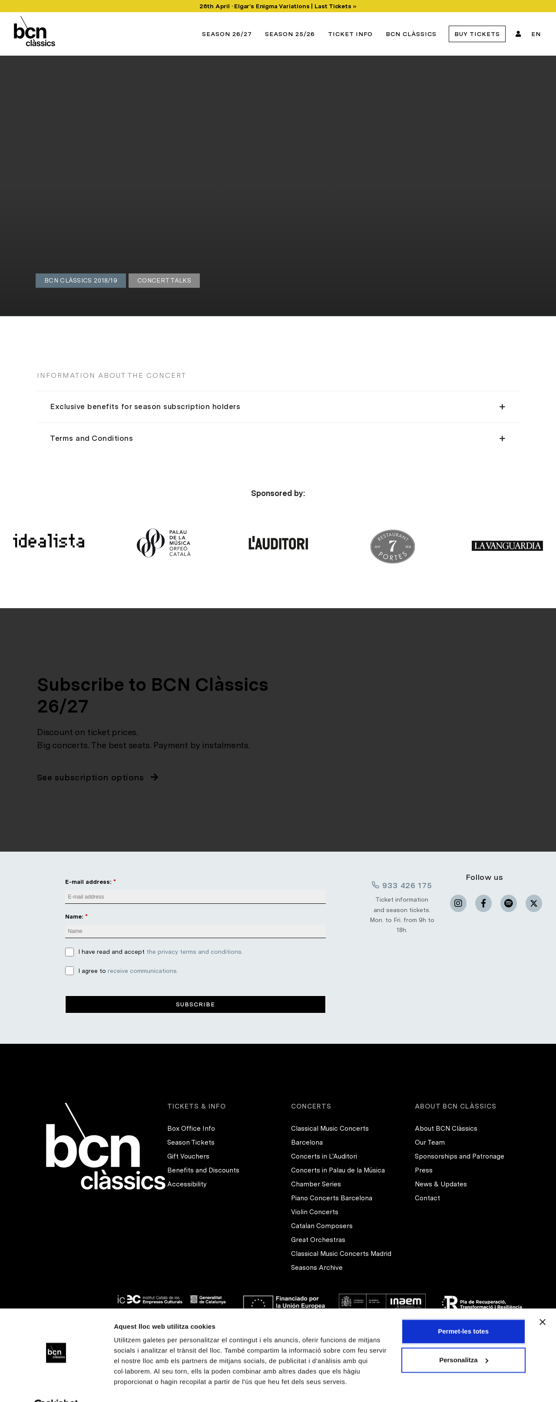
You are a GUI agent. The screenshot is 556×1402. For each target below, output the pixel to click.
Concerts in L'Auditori (324, 1156)
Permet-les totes (463, 1310)
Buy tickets (477, 33)
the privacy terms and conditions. (194, 952)
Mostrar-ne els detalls (148, 1385)
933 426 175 (401, 885)
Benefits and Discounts (203, 1170)
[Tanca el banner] (542, 1301)
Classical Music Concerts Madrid (341, 1254)
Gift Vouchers (188, 1156)
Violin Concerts (314, 1212)
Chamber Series (316, 1184)
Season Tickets (191, 1142)
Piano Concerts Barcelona (331, 1198)
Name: (74, 916)
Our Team (430, 1142)
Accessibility (187, 1184)
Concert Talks (164, 280)
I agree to (128, 970)
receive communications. (143, 970)
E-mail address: (88, 881)
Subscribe (195, 1004)
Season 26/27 (227, 33)
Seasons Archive (317, 1268)
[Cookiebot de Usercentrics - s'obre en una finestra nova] (56, 1385)
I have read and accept (160, 952)
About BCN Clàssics (446, 1128)
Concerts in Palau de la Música (338, 1170)
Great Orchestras (318, 1240)
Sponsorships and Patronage (459, 1156)
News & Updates (441, 1184)
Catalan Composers (322, 1226)
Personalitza (463, 1338)
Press (424, 1170)
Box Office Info (191, 1128)
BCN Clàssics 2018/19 (80, 280)
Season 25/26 (290, 33)
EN (536, 33)
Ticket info (350, 33)
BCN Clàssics (411, 33)
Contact (427, 1198)
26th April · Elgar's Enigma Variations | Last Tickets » (278, 6)
